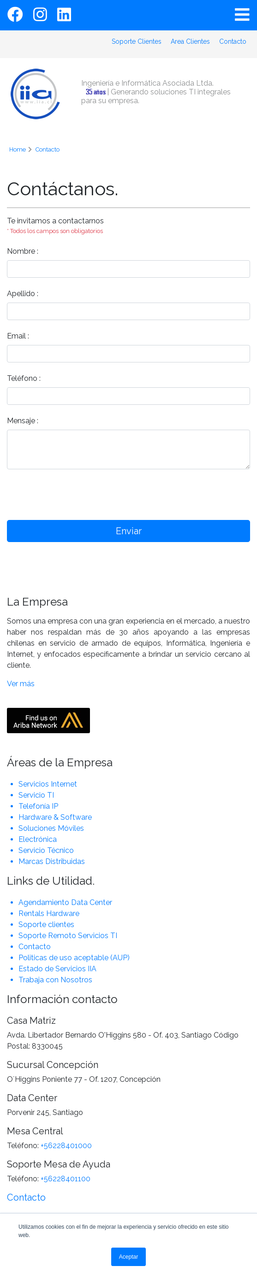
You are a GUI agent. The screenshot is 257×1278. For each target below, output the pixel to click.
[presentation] (170, 495)
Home (17, 149)
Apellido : (22, 293)
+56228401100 (65, 1178)
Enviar (129, 531)
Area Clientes (190, 41)
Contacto (232, 41)
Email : (18, 336)
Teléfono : (24, 378)
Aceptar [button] (128, 1257)
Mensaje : (22, 420)
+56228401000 (66, 1145)
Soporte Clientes (136, 41)
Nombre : (22, 251)
